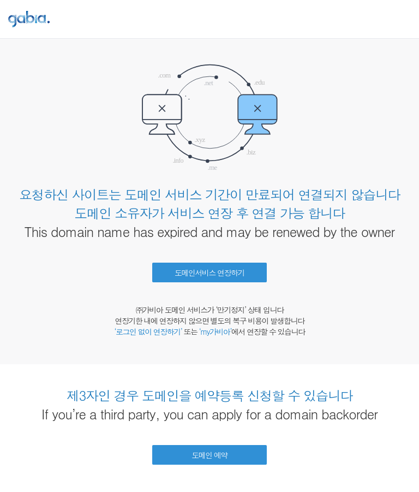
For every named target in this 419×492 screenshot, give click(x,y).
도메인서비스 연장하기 (209, 272)
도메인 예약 (209, 454)
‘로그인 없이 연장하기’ (148, 331)
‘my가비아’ (215, 331)
